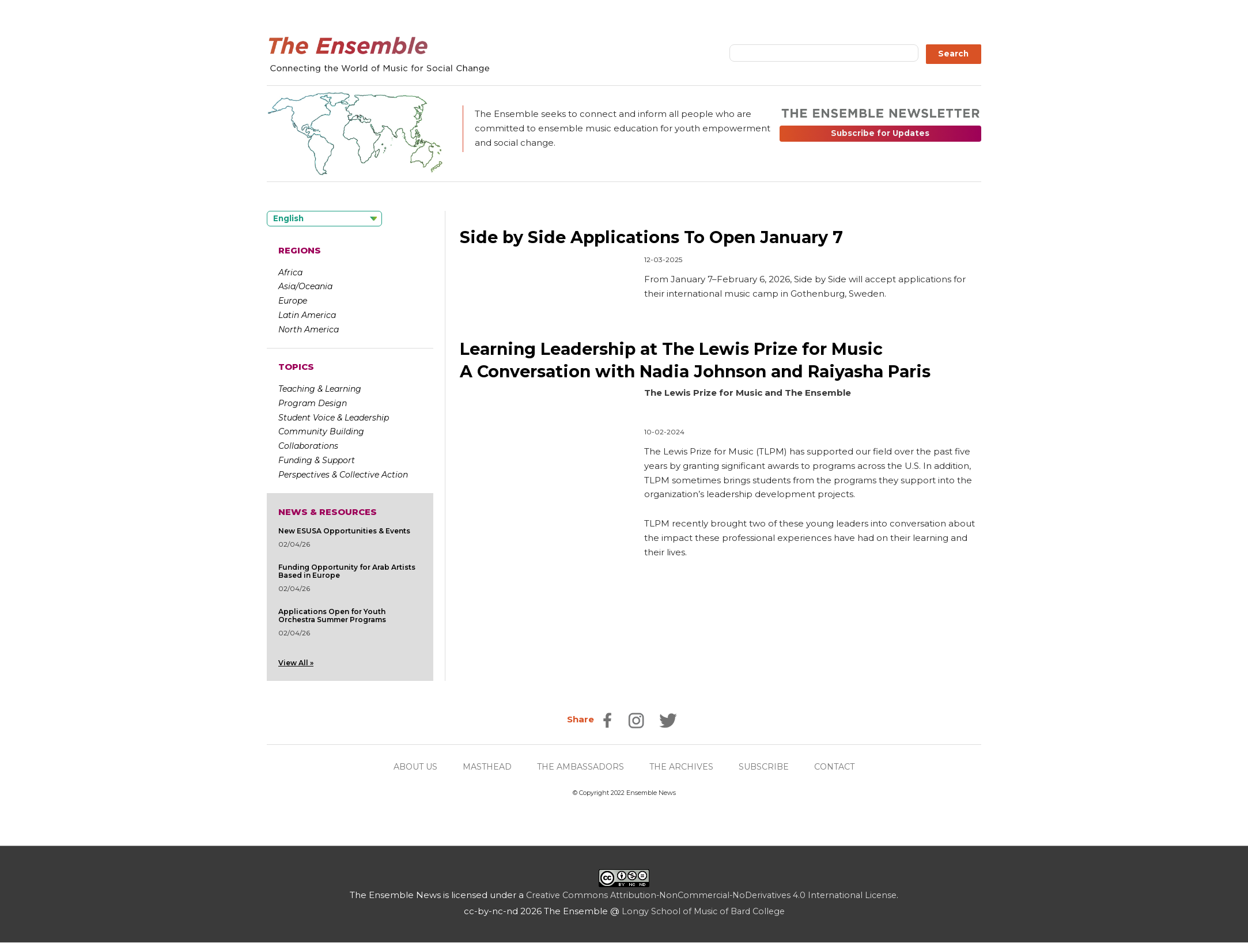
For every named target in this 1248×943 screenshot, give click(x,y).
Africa (290, 272)
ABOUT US (407, 767)
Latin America (307, 315)
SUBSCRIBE (770, 767)
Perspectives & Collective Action (343, 474)
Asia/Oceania (305, 286)
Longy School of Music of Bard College (703, 911)
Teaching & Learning (319, 389)
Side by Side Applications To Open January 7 (662, 237)
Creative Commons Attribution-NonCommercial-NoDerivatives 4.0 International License (711, 895)
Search (953, 53)
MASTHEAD (482, 767)
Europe (292, 301)
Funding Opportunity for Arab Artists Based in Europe (346, 571)
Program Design (312, 403)
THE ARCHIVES (685, 767)
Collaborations (308, 446)
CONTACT (843, 767)
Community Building (321, 431)
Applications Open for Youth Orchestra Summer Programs (332, 615)
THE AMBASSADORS (580, 767)
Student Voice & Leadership (333, 417)
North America (308, 329)
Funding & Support (316, 460)
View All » (295, 662)
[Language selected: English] (324, 218)
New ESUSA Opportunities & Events (344, 531)
